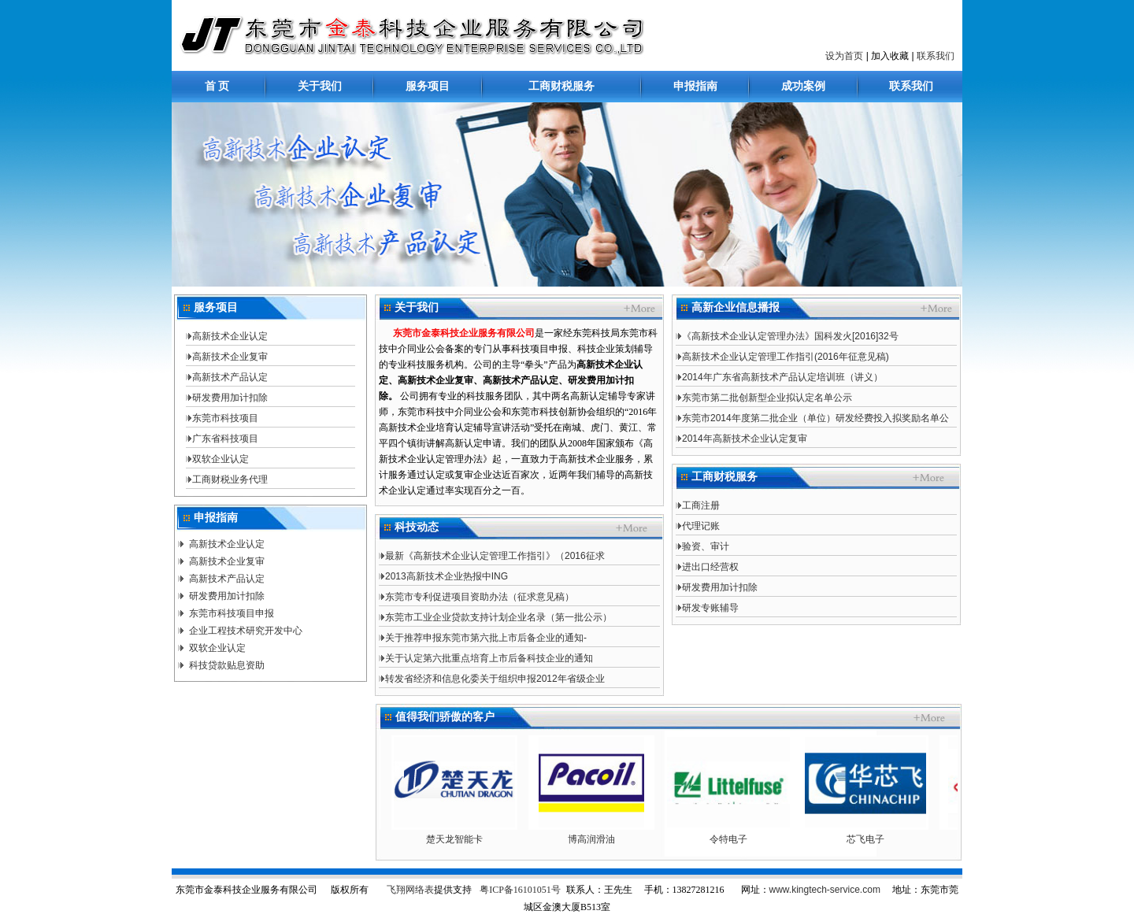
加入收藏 (890, 55)
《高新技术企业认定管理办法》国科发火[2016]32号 (790, 336)
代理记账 (701, 525)
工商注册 (701, 505)
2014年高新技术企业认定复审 (744, 438)
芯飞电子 (872, 839)
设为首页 (844, 55)
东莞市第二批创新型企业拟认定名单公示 (767, 397)
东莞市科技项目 (225, 418)
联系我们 (935, 55)
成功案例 (803, 86)
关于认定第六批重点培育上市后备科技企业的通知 (489, 658)
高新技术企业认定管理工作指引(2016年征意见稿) (785, 356)
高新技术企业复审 (230, 356)
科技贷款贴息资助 (227, 665)
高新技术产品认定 (230, 377)
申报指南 (695, 86)
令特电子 (735, 839)
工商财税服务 (561, 86)
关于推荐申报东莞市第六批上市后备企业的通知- (486, 637)
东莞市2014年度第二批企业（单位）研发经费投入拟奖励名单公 (815, 418)
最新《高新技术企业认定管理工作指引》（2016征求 (495, 555)
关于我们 (320, 86)
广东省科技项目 (225, 438)
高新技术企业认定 (230, 336)
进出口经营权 (710, 566)
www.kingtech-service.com (824, 889)
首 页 (217, 86)
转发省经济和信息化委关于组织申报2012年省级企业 (495, 678)
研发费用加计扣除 (230, 397)
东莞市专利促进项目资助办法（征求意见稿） (479, 596)
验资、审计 (705, 546)
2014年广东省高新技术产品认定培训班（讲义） (782, 377)
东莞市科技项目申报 (231, 613)
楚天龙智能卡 (460, 839)
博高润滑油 (597, 839)
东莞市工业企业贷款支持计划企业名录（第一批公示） (498, 617)
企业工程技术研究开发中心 (245, 630)
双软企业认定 (220, 459)
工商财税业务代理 (230, 479)
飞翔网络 (405, 889)
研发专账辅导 (710, 607)
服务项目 (428, 86)
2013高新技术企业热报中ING (446, 576)
